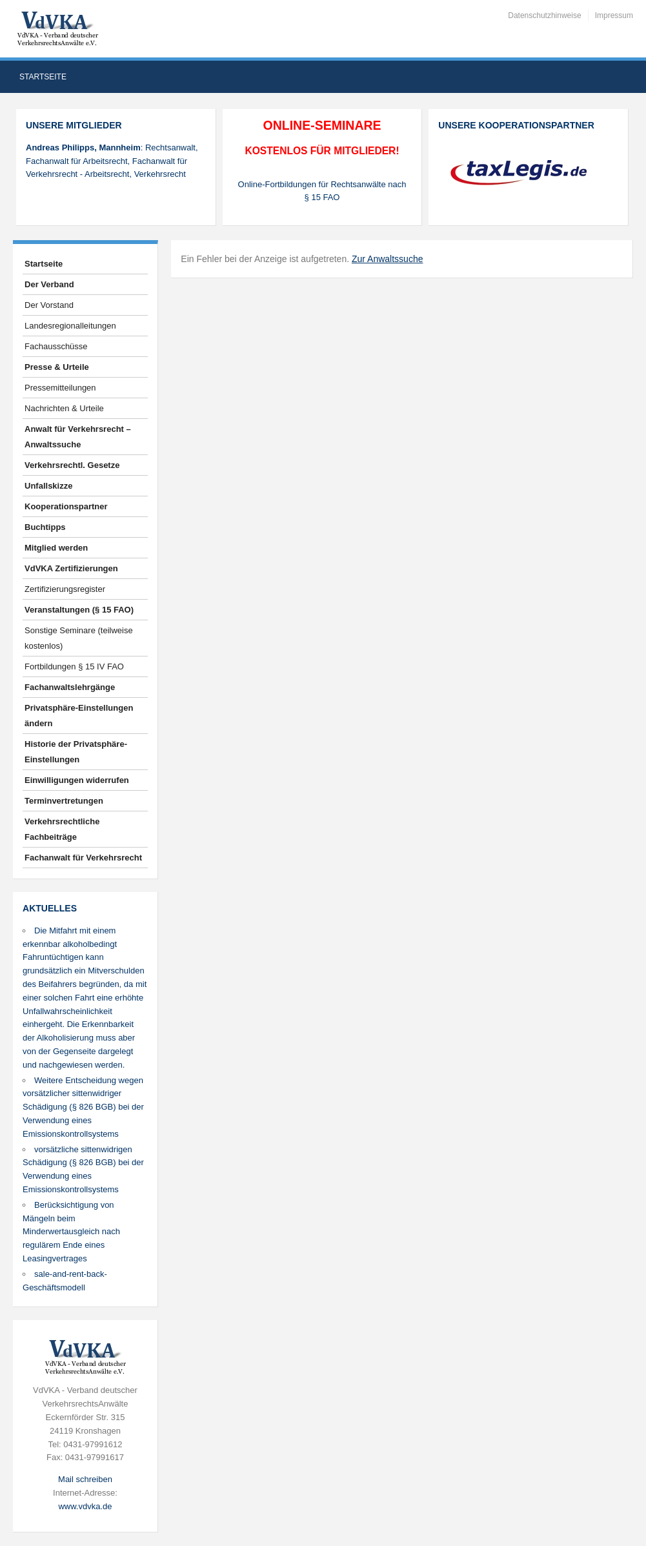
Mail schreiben (85, 1479)
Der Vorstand (49, 305)
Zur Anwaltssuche (387, 259)
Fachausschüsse (56, 346)
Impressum (614, 15)
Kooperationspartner (66, 506)
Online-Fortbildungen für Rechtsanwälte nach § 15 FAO (322, 191)
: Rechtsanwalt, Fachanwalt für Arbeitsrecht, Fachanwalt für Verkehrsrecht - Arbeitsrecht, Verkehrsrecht (112, 161)
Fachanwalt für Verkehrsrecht (83, 857)
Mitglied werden (56, 548)
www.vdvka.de (85, 1506)
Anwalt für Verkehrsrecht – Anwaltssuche (78, 436)
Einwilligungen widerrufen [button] (77, 780)
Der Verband (49, 284)
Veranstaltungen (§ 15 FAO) (79, 610)
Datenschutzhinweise (544, 15)
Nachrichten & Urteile (64, 408)
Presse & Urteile (57, 367)
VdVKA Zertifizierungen (71, 568)
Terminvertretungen (64, 801)
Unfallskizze (48, 486)
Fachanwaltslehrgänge (70, 687)
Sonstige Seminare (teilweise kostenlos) (79, 638)
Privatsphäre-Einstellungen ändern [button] (79, 715)
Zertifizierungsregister (65, 589)
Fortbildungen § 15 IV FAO (74, 666)
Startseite (42, 76)
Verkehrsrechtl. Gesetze (72, 465)
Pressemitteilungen (60, 387)
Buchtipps (45, 527)
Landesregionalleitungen (70, 326)
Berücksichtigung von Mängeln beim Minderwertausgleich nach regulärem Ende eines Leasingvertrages (71, 1231)
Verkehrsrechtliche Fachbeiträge (62, 829)
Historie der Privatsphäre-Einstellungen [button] (76, 751)
